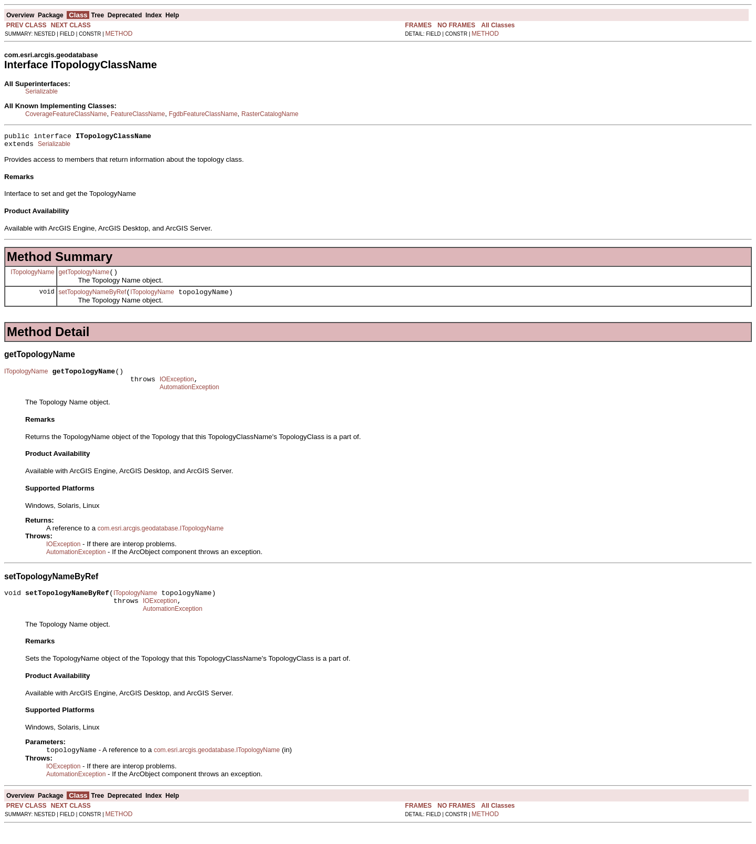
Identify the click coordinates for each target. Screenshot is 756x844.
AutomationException (189, 398)
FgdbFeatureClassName (203, 114)
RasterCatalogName (270, 114)
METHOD (119, 33)
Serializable (41, 91)
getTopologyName (84, 276)
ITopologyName (32, 276)
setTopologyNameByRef (93, 298)
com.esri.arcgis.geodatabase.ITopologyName (161, 539)
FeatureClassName (138, 114)
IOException (177, 388)
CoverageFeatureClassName (66, 114)
